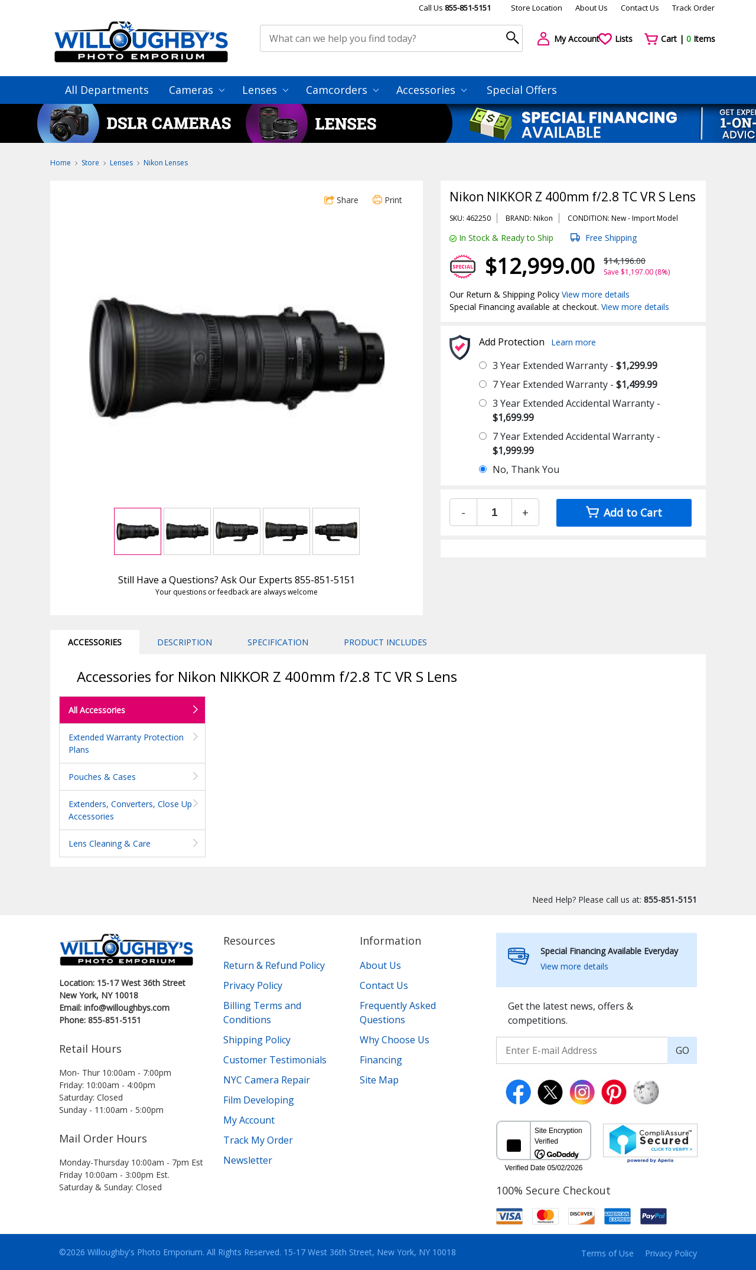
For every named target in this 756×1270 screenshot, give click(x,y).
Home (60, 163)
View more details (596, 294)
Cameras (196, 90)
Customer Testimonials (275, 1059)
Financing (381, 1059)
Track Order (693, 7)
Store (90, 163)
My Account (249, 1120)
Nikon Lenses (166, 163)
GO (682, 1050)
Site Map (379, 1079)
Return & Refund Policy (274, 965)
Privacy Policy (252, 985)
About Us (591, 7)
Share (341, 199)
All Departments (107, 90)
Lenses (265, 90)
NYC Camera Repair (266, 1079)
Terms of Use (607, 1253)
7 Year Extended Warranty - (575, 384)
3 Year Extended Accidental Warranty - (576, 410)
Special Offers (522, 90)
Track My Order (258, 1140)
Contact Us (640, 7)
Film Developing (258, 1099)
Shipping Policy (257, 1039)
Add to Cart (624, 512)
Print (387, 199)
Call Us (455, 7)
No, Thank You (526, 469)
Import (643, 218)
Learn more (573, 342)
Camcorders (342, 90)
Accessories (431, 90)
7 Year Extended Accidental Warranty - (576, 443)
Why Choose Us (394, 1039)
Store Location (536, 7)
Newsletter (247, 1160)
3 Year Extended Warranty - (575, 365)
